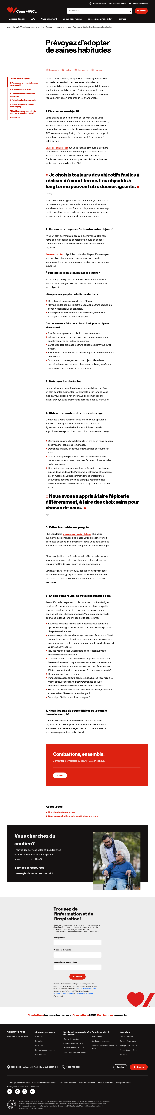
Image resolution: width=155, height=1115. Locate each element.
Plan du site (35, 1087)
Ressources (15, 117)
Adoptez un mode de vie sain (58, 27)
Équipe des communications (74, 1052)
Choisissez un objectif (57, 147)
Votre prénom (59, 938)
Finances (39, 1045)
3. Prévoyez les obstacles (20, 89)
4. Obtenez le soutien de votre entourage (22, 94)
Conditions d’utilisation (67, 1083)
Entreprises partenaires (44, 1050)
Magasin (123, 1054)
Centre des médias (71, 1039)
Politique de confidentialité (64, 994)
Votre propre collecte (128, 1045)
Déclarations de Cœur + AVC (74, 1048)
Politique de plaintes (123, 1083)
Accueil (10, 27)
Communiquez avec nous (17, 1036)
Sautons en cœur (126, 1037)
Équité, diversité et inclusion (17, 1087)
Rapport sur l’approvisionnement (44, 1083)
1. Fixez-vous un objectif (20, 78)
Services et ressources (29, 867)
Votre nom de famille (62, 950)
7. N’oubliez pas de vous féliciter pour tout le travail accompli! (23, 112)
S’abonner (77, 976)
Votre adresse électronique (65, 962)
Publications (97, 1037)
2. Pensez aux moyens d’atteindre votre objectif (24, 84)
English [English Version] (120, 1067)
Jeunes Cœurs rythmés (129, 1050)
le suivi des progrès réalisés (77, 534)
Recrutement (40, 1054)
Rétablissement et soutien (32, 27)
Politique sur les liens (105, 1083)
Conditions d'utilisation (84, 994)
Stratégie (39, 1037)
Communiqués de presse (73, 1043)
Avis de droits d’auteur (87, 1083)
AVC (17, 27)
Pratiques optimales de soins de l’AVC (104, 1046)
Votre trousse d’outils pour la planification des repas (73, 816)
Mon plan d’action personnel (61, 812)
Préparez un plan (54, 254)
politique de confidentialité (86, 989)
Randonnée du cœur (128, 1041)
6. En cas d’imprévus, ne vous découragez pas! (22, 105)
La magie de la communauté (33, 873)
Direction (39, 1041)
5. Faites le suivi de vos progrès (23, 100)
